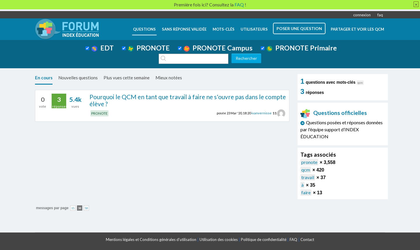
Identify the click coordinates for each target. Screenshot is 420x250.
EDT (102, 48)
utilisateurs (254, 29)
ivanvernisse (261, 113)
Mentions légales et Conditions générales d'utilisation (151, 239)
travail (307, 177)
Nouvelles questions (78, 77)
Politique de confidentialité (263, 239)
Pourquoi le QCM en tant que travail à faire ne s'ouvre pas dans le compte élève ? (188, 100)
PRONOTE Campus (218, 48)
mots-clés (224, 29)
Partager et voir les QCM (357, 29)
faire (306, 192)
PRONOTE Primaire (302, 48)
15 (73, 208)
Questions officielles (333, 112)
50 (86, 208)
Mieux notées (168, 77)
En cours (43, 77)
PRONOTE (149, 48)
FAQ (293, 239)
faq (380, 15)
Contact (307, 239)
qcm (305, 169)
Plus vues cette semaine (127, 77)
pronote (309, 162)
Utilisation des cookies (219, 239)
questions (144, 29)
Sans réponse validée (184, 29)
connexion (362, 15)
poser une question (299, 28)
